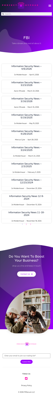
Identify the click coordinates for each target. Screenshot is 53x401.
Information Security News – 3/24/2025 (26, 149)
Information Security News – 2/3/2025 (26, 165)
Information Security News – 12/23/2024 (26, 181)
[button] (50, 5)
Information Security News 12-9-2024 (26, 197)
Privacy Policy (26, 386)
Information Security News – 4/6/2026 (26, 67)
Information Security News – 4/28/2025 (26, 132)
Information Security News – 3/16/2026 (26, 100)
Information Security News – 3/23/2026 (26, 84)
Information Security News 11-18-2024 (26, 214)
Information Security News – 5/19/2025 (26, 116)
